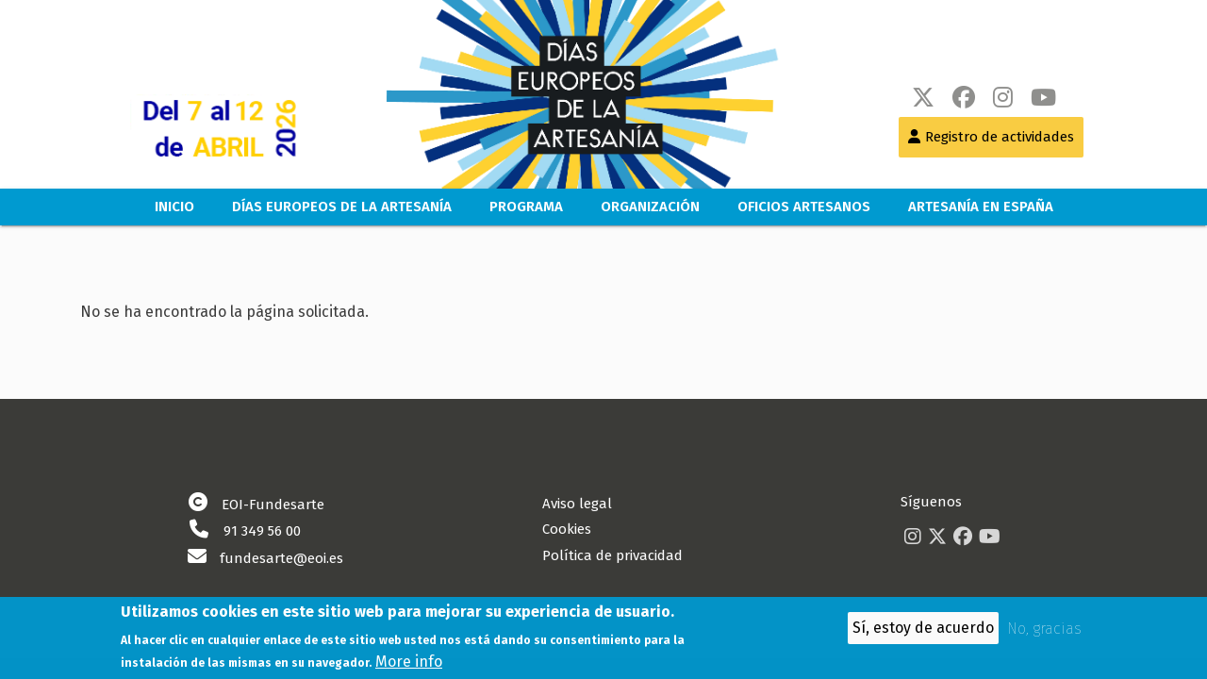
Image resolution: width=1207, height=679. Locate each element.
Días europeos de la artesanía (342, 206)
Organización (650, 206)
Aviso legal (577, 503)
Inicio (174, 206)
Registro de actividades (999, 136)
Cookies (566, 529)
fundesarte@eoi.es (281, 558)
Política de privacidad (612, 555)
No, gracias (1044, 632)
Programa (526, 206)
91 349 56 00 (262, 530)
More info (408, 664)
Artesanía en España (980, 206)
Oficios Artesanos (803, 206)
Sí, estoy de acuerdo (923, 631)
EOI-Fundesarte (273, 504)
